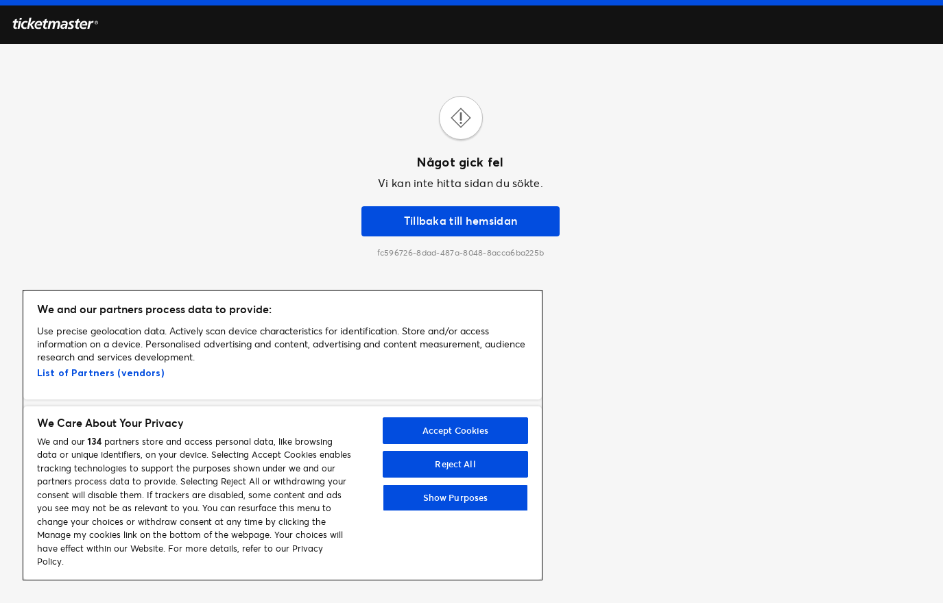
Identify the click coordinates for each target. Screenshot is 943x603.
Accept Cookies (455, 430)
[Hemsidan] (55, 26)
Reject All (455, 464)
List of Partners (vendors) (101, 373)
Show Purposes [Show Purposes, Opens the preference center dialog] (455, 497)
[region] (282, 435)
